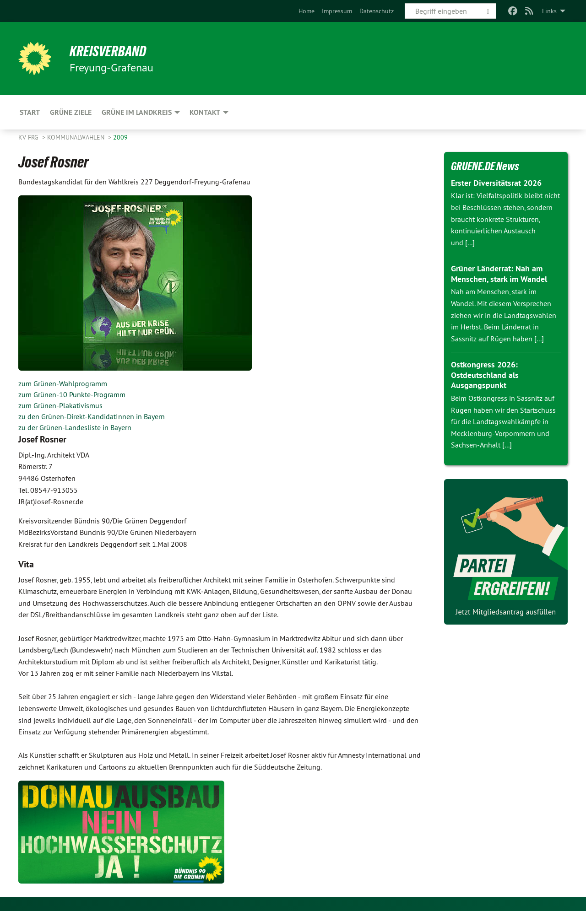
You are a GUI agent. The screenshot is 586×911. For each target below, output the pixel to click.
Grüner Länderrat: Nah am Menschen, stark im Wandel (499, 273)
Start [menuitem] (30, 112)
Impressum (337, 11)
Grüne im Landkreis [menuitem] (137, 112)
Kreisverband (108, 51)
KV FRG (29, 137)
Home (306, 11)
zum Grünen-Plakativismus (60, 405)
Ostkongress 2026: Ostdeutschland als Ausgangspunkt (485, 374)
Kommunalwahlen (76, 137)
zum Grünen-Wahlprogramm (62, 383)
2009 (120, 137)
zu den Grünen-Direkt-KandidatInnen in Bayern (91, 416)
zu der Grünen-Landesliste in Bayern (74, 427)
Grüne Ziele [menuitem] (71, 112)
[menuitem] (306, 11)
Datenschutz (376, 11)
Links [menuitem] (549, 11)
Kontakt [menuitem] (205, 112)
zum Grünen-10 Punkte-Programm (71, 394)
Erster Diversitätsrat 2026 (496, 183)
